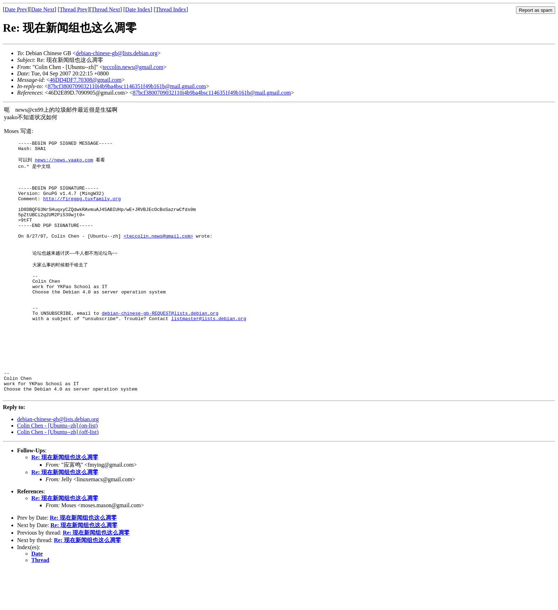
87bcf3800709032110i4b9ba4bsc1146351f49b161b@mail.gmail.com (127, 86)
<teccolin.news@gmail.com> (158, 253)
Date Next (42, 9)
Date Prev (16, 9)
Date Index (138, 9)
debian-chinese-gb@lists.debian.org (117, 53)
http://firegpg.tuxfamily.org (82, 209)
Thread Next (105, 9)
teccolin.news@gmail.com (133, 67)
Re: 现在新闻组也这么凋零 (64, 498)
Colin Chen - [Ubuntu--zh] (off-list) (58, 473)
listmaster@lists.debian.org (208, 349)
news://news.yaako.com (64, 163)
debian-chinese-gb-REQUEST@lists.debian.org (160, 343)
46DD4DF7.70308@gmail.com (85, 80)
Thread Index (171, 9)
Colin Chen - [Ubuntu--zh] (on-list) (57, 466)
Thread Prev (73, 9)
